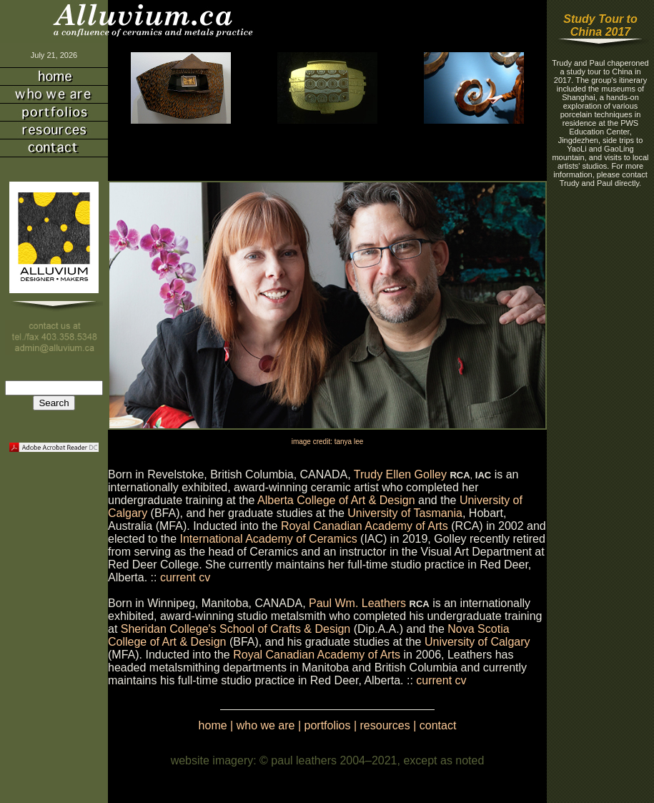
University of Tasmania (404, 513)
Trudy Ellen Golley (402, 474)
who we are (266, 725)
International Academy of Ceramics (268, 539)
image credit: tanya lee (328, 441)
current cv (185, 577)
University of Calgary (477, 642)
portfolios (327, 725)
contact (438, 725)
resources (385, 725)
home (213, 725)
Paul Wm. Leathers (357, 603)
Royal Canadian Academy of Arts (364, 526)
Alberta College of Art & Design (336, 500)
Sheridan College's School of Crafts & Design (235, 629)
